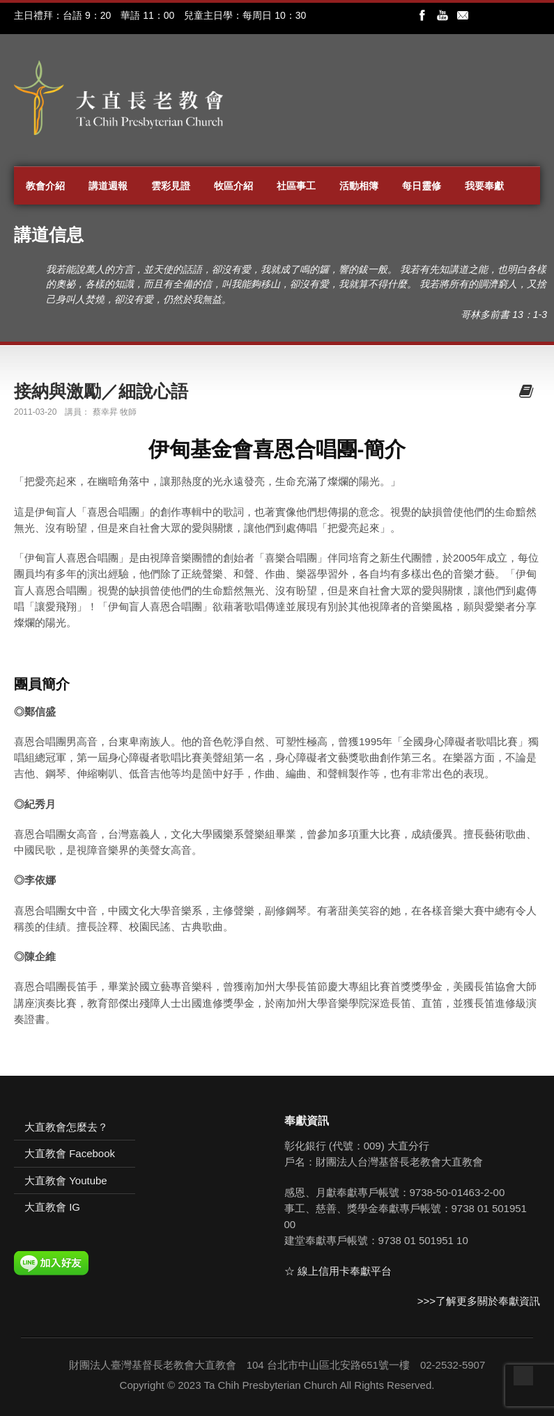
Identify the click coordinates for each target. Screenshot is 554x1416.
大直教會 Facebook (69, 1153)
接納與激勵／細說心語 (101, 391)
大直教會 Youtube (65, 1180)
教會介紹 (45, 185)
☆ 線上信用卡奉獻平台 (338, 1271)
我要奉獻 (484, 185)
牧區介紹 (233, 185)
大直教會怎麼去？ (66, 1127)
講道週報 (108, 185)
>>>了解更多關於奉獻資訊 (478, 1301)
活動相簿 (358, 185)
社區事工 (296, 185)
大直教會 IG (52, 1207)
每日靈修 (421, 185)
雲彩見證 (170, 185)
